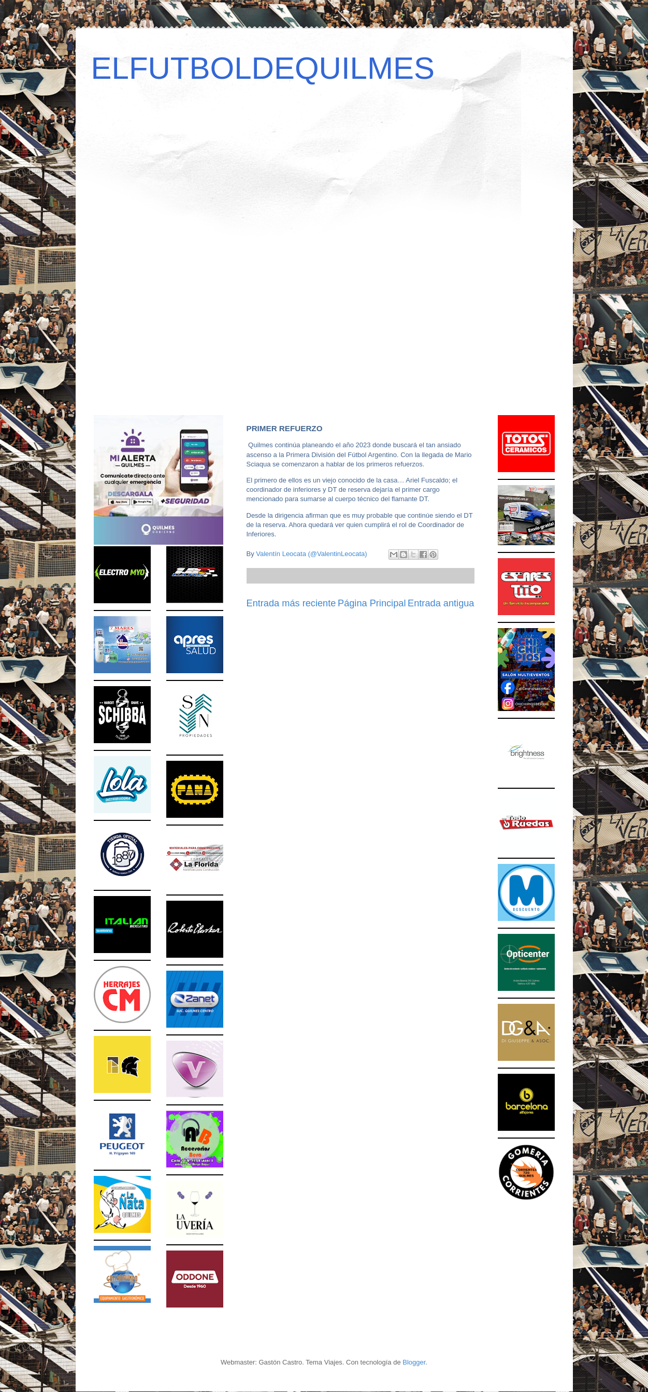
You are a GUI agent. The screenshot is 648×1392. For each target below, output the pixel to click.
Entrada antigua (441, 603)
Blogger (413, 1362)
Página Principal (372, 603)
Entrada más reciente (291, 603)
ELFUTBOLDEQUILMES (263, 68)
